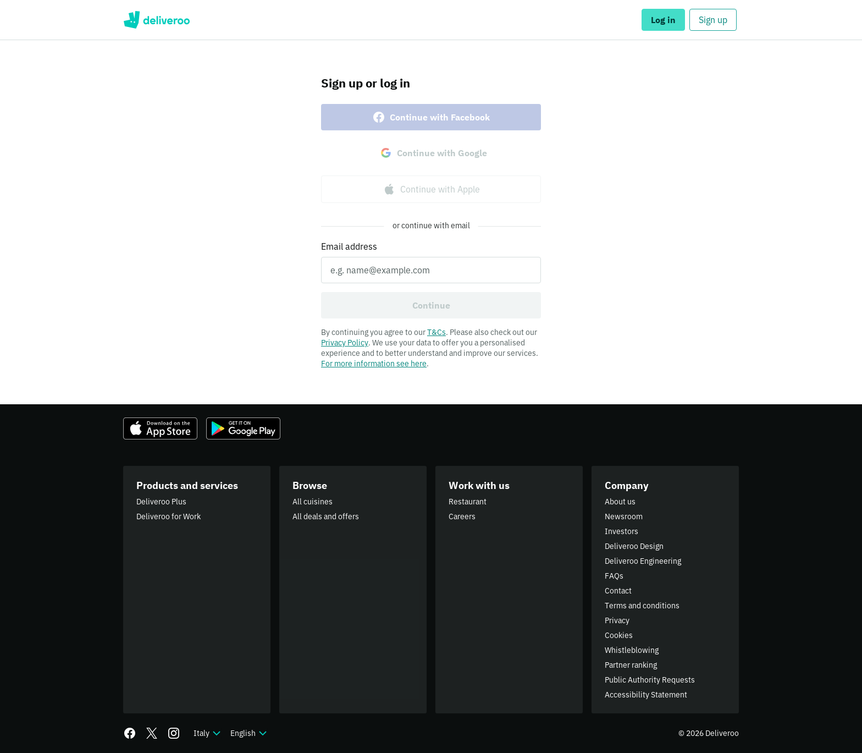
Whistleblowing (632, 650)
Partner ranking (631, 665)
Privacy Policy (344, 343)
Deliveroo (156, 20)
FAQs (614, 576)
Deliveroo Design (634, 546)
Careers (462, 516)
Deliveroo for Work (168, 516)
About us (620, 502)
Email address (349, 246)
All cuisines (312, 502)
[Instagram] (173, 733)
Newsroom (624, 516)
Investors (621, 531)
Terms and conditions (642, 606)
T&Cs (436, 332)
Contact (618, 591)
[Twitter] (151, 733)
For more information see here (374, 364)
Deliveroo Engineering (643, 561)
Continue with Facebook (431, 117)
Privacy (617, 620)
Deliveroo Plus (161, 502)
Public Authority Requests (650, 680)
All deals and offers (325, 516)
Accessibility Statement (646, 695)
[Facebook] (129, 733)
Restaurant (468, 502)
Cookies (619, 635)
